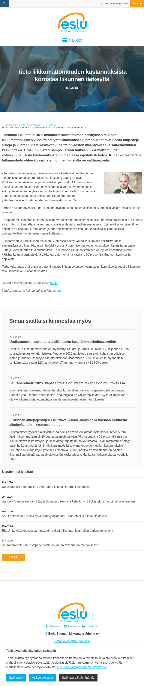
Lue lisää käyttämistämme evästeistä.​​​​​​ (82, 667)
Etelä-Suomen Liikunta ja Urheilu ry (23, 125)
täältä (54, 283)
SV (101, 3)
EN (106, 3)
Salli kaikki (16, 677)
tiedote (56, 290)
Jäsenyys (136, 3)
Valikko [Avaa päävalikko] (72, 40)
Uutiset (53, 125)
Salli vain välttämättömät (78, 677)
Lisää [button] (13, 557)
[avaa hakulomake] (4, 3)
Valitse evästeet (42, 677)
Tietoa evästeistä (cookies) (72, 641)
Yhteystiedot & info (118, 3)
